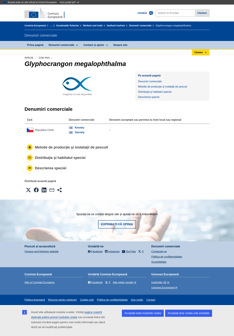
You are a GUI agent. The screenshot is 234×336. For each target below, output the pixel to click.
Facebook (95, 282)
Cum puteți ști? (69, 2)
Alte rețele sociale (123, 282)
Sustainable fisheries (67, 25)
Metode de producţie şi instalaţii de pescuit (162, 86)
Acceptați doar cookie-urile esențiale (188, 313)
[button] (28, 190)
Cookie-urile (87, 299)
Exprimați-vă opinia (117, 224)
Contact (150, 299)
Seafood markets (116, 25)
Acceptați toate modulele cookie (142, 313)
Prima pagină (35, 45)
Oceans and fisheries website (41, 251)
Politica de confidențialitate (166, 256)
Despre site (120, 45)
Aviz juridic (137, 299)
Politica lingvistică (35, 299)
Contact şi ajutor (94, 45)
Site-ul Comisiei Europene (40, 282)
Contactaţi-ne (159, 251)
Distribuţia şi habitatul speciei (154, 91)
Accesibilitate (158, 262)
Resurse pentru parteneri (62, 299)
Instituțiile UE (158, 282)
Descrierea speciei (148, 97)
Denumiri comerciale (140, 25)
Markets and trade (93, 25)
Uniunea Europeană (162, 287)
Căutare (202, 13)
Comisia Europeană (35, 25)
